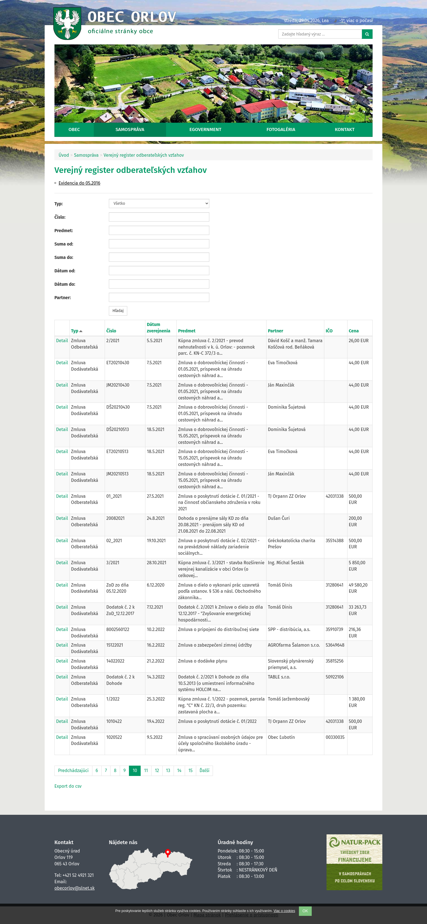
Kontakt (345, 129)
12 (157, 770)
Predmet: (63, 230)
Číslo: (59, 217)
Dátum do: (64, 284)
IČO (329, 331)
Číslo (111, 331)
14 (179, 770)
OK (305, 911)
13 (168, 770)
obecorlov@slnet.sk (74, 888)
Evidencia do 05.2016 (79, 183)
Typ (74, 331)
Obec (74, 129)
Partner (275, 331)
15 (190, 770)
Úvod (64, 155)
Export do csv (67, 786)
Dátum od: (64, 270)
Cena (354, 331)
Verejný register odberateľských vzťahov (144, 155)
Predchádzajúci (73, 770)
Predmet (186, 331)
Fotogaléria (281, 129)
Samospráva (130, 129)
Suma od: (63, 244)
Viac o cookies (284, 911)
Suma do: (63, 257)
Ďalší (204, 770)
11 (146, 770)
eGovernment (205, 129)
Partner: (62, 297)
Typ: (58, 203)
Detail (62, 340)
